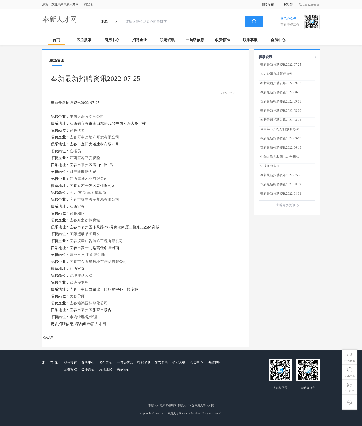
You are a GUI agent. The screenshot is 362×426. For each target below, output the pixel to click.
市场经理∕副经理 (83, 317)
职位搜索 (84, 40)
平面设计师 (95, 255)
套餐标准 (70, 369)
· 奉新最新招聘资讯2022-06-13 (280, 147)
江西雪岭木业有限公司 (89, 179)
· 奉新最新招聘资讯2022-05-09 (280, 110)
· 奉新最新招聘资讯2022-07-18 (280, 175)
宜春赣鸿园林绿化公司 (89, 303)
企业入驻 (178, 362)
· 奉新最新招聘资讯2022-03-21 (280, 120)
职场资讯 (167, 40)
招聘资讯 (143, 362)
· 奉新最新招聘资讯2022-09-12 (280, 83)
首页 (56, 40)
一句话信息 (195, 40)
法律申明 (214, 362)
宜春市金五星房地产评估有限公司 (99, 262)
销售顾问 (77, 213)
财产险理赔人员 (83, 172)
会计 (73, 192)
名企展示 (105, 362)
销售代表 (77, 130)
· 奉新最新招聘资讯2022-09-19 (280, 138)
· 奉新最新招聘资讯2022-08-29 (280, 184)
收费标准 (222, 40)
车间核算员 (96, 192)
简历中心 (111, 40)
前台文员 (77, 255)
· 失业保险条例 (269, 166)
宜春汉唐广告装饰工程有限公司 (97, 241)
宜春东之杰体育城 (85, 220)
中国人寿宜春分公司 (87, 116)
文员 (82, 192)
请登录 (88, 4)
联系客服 (250, 40)
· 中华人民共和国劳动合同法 (279, 157)
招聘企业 (139, 40)
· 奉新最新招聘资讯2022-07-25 (280, 64)
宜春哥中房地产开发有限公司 (95, 137)
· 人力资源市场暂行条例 (276, 74)
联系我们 (123, 369)
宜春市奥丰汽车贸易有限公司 (95, 199)
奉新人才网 (59, 19)
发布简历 (161, 362)
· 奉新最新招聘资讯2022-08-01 (280, 193)
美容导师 (77, 296)
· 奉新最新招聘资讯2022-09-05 (280, 101)
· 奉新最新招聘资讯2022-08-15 (280, 92)
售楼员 (75, 151)
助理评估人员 (81, 275)
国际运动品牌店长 (85, 234)
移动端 (286, 4)
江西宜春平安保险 (85, 158)
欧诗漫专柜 (80, 282)
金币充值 (87, 369)
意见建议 (105, 369)
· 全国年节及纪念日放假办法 (279, 129)
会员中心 (278, 40)
